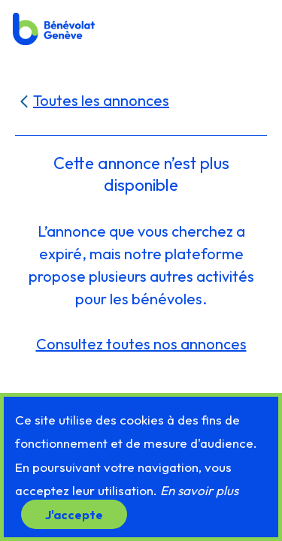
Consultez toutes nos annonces (141, 343)
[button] (254, 28)
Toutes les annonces (101, 100)
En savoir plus (199, 490)
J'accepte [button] (74, 513)
